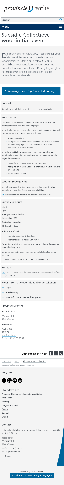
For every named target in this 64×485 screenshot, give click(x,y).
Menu (5, 26)
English (5, 417)
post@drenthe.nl (9, 335)
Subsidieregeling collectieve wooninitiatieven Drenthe (28, 195)
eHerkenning (12, 292)
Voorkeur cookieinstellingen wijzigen (32, 475)
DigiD (8, 287)
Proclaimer (7, 398)
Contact (8, 456)
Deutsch (5, 413)
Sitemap (5, 401)
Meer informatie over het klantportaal (24, 297)
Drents (5, 409)
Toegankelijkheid (10, 405)
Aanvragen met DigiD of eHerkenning (31, 91)
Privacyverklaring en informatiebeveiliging (22, 394)
